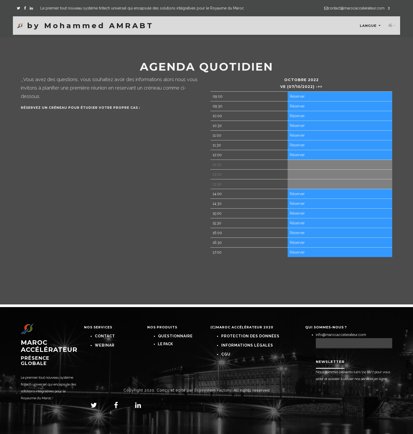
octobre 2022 (301, 79)
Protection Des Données (250, 336)
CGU (225, 354)
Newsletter (330, 361)
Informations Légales (247, 345)
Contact (105, 336)
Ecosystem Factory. (213, 390)
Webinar (105, 345)
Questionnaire (175, 336)
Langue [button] (370, 26)
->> (318, 86)
